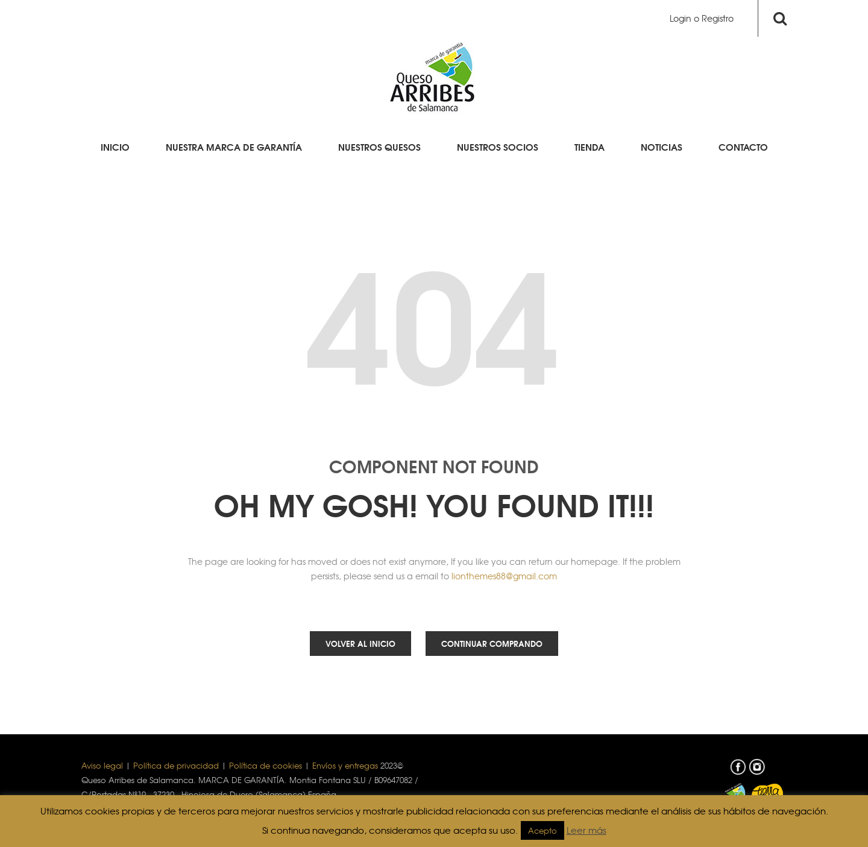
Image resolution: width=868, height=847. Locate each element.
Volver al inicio (360, 643)
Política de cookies (265, 765)
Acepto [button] (542, 830)
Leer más (586, 830)
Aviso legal (102, 765)
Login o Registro (702, 18)
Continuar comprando (491, 643)
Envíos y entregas (345, 765)
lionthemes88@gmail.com (504, 576)
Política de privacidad (176, 765)
